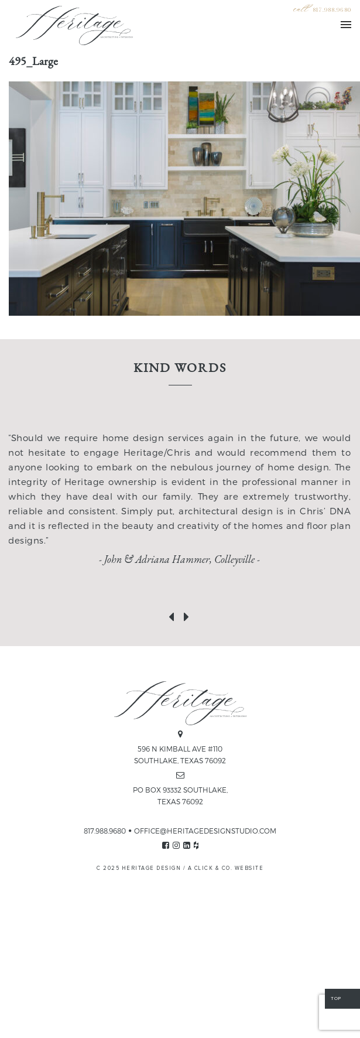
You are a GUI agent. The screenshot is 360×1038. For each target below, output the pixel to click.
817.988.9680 (332, 10)
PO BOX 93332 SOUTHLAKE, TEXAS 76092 (180, 795)
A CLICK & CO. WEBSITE (226, 868)
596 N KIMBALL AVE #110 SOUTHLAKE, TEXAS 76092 (180, 754)
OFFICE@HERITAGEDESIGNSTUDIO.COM (205, 831)
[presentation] (172, 614)
